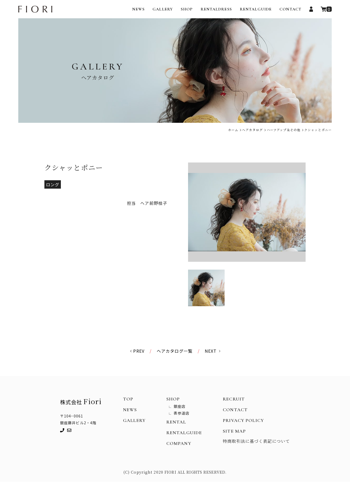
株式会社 (81, 401)
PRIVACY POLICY (243, 420)
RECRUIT (234, 399)
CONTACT (290, 9)
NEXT (211, 351)
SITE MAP (234, 431)
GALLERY (163, 9)
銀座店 (179, 406)
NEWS (138, 9)
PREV (138, 351)
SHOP (186, 9)
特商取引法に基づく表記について (256, 441)
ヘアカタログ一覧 (174, 351)
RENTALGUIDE (256, 9)
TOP (128, 399)
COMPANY (178, 443)
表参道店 (181, 413)
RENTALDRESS (216, 9)
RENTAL (176, 422)
